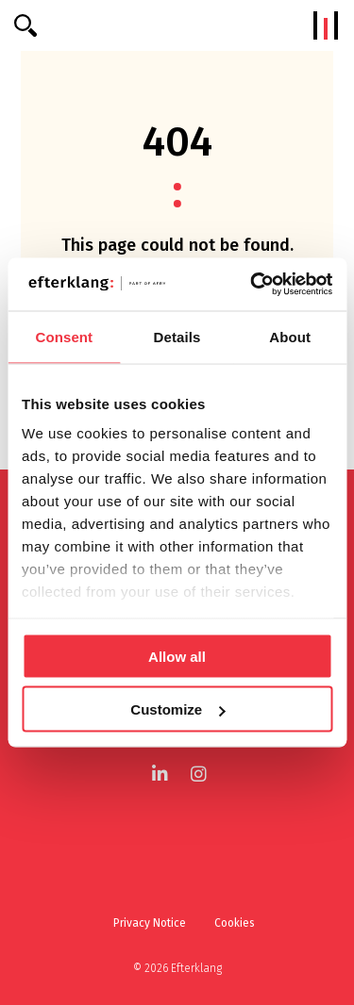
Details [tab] (177, 336)
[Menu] (325, 25)
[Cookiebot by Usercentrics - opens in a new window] (252, 284)
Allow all (177, 656)
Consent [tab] (64, 336)
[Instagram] (199, 774)
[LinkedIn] (160, 774)
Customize (177, 709)
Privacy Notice (149, 923)
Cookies (234, 923)
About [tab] (290, 336)
